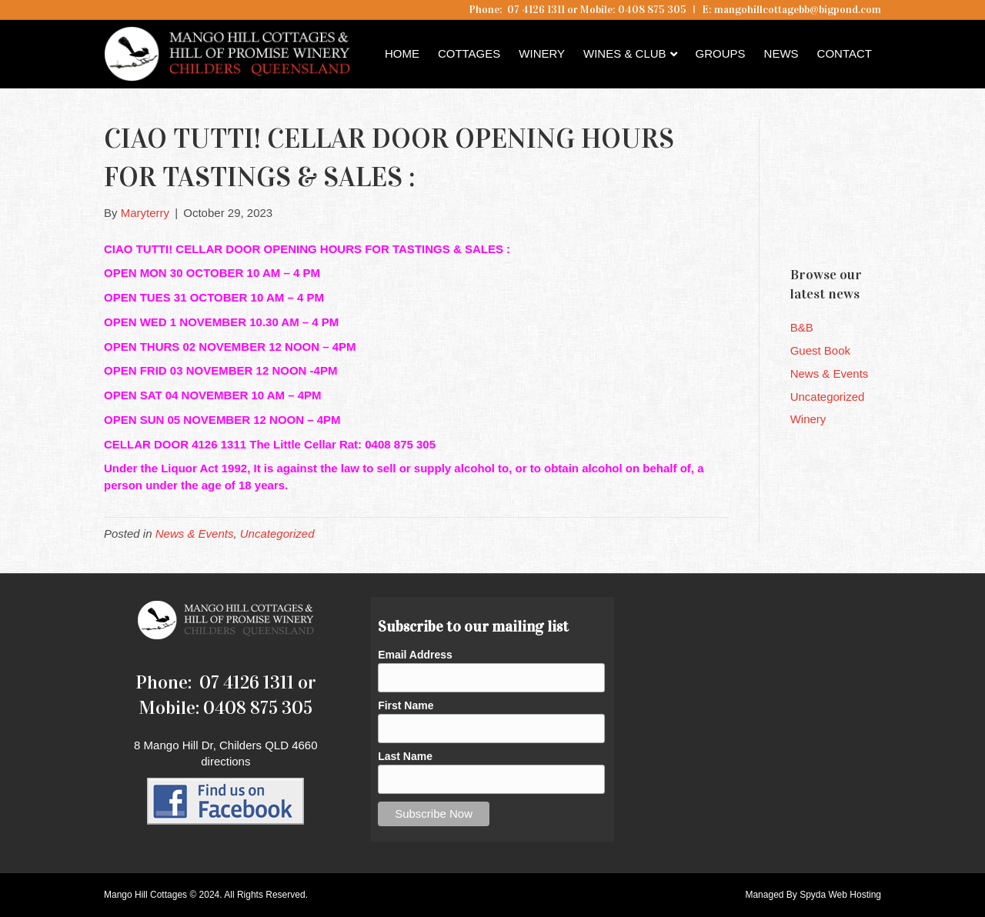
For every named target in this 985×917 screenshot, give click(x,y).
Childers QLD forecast (882, 227)
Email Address (415, 655)
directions (225, 761)
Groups (721, 53)
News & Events (194, 533)
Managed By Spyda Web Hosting (813, 894)
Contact (844, 53)
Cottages (469, 53)
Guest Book (820, 350)
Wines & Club (624, 53)
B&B (801, 327)
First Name (405, 705)
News (781, 53)
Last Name (405, 756)
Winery (542, 53)
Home (402, 53)
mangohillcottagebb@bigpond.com (797, 9)
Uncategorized (277, 533)
